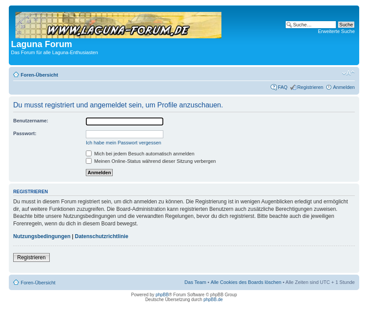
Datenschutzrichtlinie (101, 236)
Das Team (195, 282)
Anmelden (344, 87)
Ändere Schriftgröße (348, 73)
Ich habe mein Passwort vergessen (123, 142)
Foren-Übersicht (39, 74)
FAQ (282, 87)
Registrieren (310, 87)
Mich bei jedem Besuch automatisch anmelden (140, 153)
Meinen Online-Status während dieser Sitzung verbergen (151, 161)
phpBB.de (213, 299)
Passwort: (25, 133)
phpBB (162, 294)
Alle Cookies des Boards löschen (245, 282)
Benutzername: (30, 120)
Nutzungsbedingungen (41, 236)
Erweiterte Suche (336, 31)
